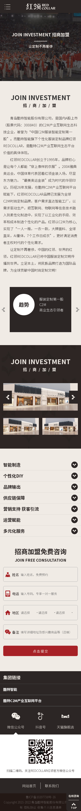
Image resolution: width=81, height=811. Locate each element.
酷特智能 (10, 689)
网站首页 (29, 785)
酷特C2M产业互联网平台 (22, 700)
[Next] (73, 397)
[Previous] (7, 397)
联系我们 (52, 785)
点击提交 (40, 651)
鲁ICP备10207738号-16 (41, 797)
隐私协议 (30, 807)
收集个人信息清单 (49, 807)
